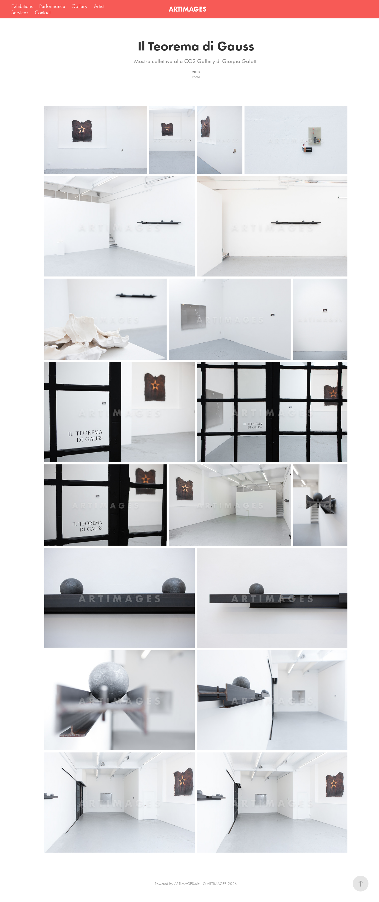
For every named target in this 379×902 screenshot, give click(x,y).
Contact (43, 12)
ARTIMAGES (188, 9)
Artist (99, 6)
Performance (52, 6)
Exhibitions (22, 6)
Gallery (79, 6)
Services (19, 12)
